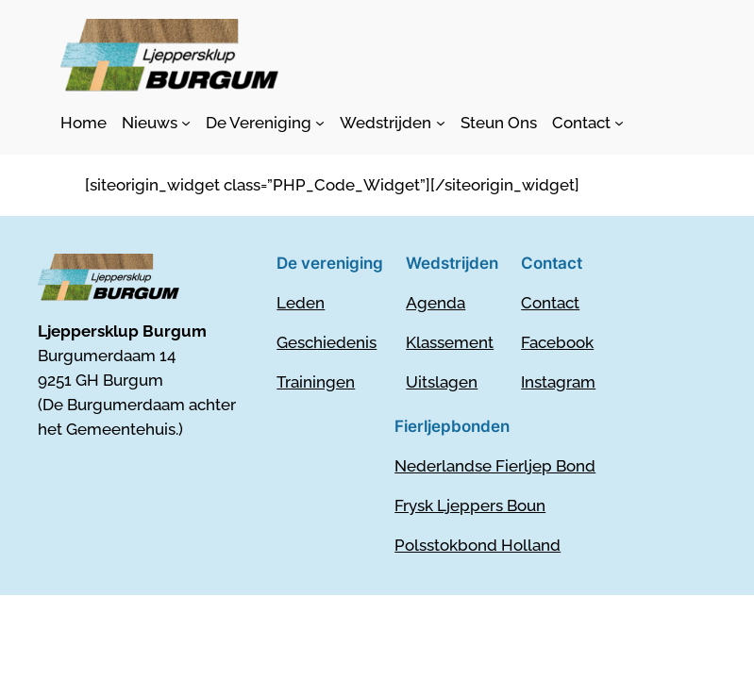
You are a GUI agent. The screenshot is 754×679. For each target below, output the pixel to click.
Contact (550, 302)
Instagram (558, 382)
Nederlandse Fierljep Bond (494, 465)
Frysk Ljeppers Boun (469, 505)
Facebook (557, 342)
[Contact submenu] (588, 122)
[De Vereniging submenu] (265, 122)
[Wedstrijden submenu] (392, 122)
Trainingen (315, 382)
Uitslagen (442, 382)
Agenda (435, 302)
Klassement (450, 342)
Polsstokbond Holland (477, 545)
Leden (300, 302)
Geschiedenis (326, 342)
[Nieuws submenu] (156, 122)
